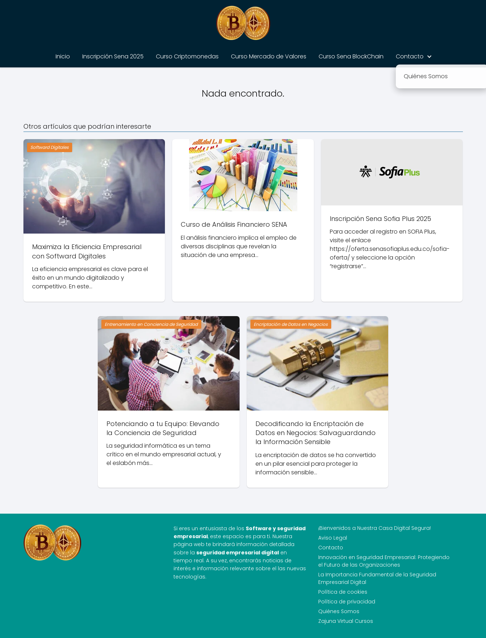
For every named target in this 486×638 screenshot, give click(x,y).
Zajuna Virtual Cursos (345, 621)
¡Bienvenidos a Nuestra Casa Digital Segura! (374, 528)
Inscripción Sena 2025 (113, 56)
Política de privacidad (346, 601)
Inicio (63, 56)
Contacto (410, 56)
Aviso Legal (332, 537)
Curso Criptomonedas (187, 56)
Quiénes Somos (338, 611)
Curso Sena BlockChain (351, 56)
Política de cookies (342, 591)
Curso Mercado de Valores (268, 56)
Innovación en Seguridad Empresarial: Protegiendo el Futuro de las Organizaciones (384, 561)
